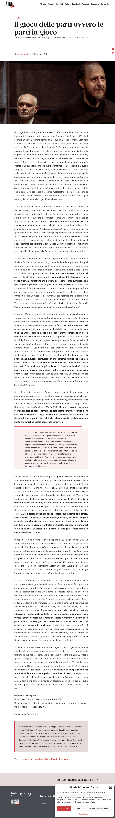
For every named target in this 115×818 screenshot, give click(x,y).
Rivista (43, 4)
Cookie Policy (83, 814)
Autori (67, 4)
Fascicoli (76, 4)
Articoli (51, 4)
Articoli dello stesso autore (78, 780)
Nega (79, 809)
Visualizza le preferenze (100, 809)
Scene (17, 17)
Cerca (105, 4)
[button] (110, 787)
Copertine (95, 4)
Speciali (59, 4)
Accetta (64, 809)
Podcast (85, 4)
